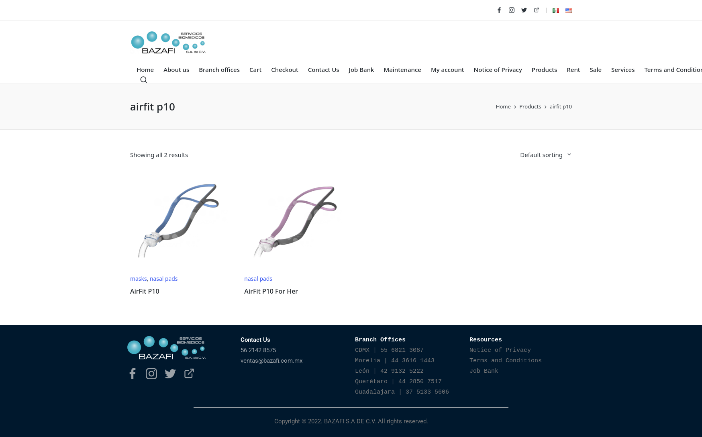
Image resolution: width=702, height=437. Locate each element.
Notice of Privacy (500, 350)
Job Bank (483, 371)
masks (138, 278)
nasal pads (164, 278)
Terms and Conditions (505, 360)
